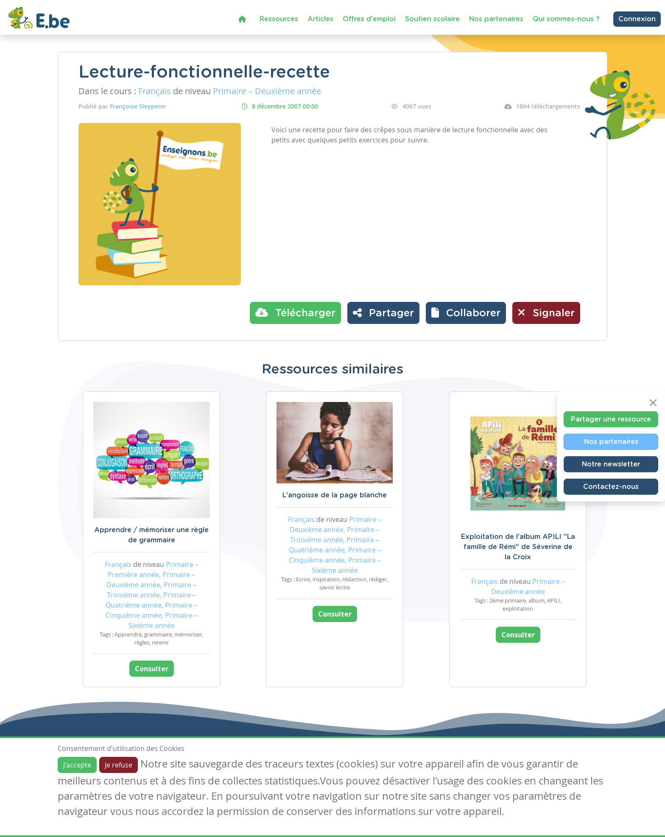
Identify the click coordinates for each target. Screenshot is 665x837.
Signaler (546, 312)
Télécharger (295, 312)
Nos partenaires (496, 19)
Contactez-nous (611, 486)
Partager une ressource (611, 419)
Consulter (151, 668)
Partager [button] (383, 312)
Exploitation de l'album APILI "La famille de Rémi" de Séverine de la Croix (518, 547)
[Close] (653, 403)
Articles (320, 19)
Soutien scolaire (432, 19)
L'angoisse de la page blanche (334, 495)
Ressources (279, 19)
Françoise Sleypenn (138, 106)
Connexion (637, 19)
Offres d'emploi (369, 19)
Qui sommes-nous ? (566, 19)
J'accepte (77, 765)
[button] (466, 313)
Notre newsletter (611, 464)
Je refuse (118, 765)
